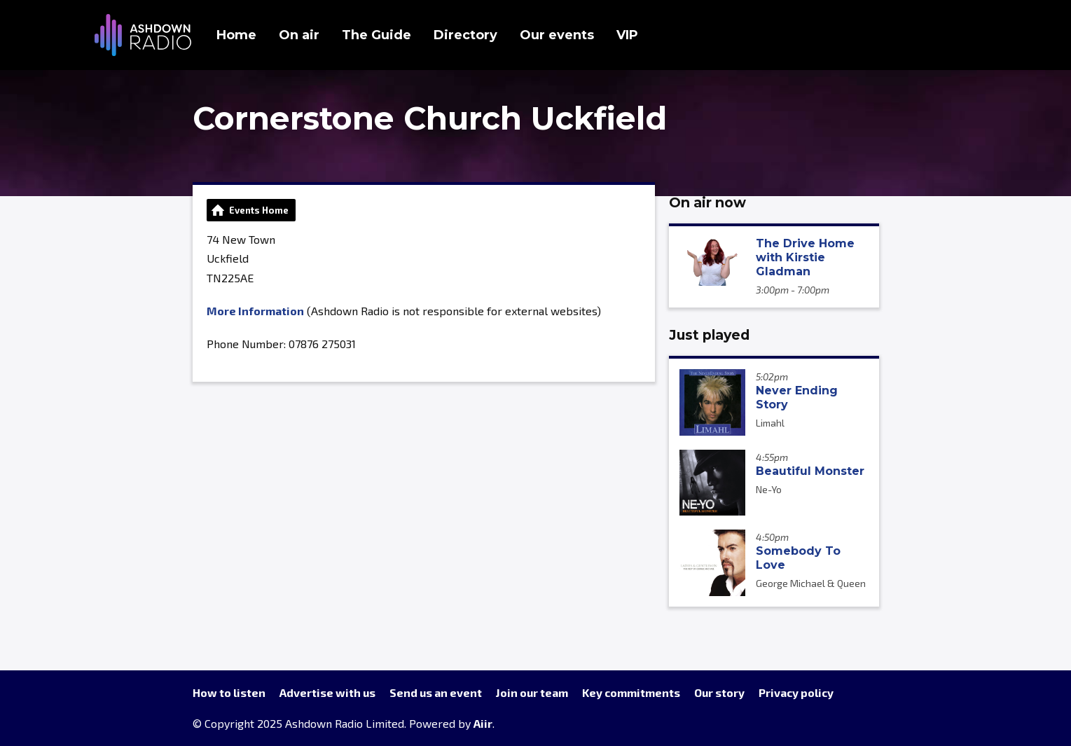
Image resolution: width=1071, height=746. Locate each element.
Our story (719, 692)
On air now (707, 202)
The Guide (376, 35)
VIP (627, 35)
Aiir (483, 723)
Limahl (770, 423)
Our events (557, 35)
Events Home (259, 210)
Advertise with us (327, 692)
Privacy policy (796, 692)
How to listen (229, 692)
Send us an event (435, 692)
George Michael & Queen (811, 583)
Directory (465, 35)
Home (236, 35)
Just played (709, 334)
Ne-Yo (769, 489)
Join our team (532, 692)
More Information (255, 310)
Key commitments (631, 692)
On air (299, 35)
